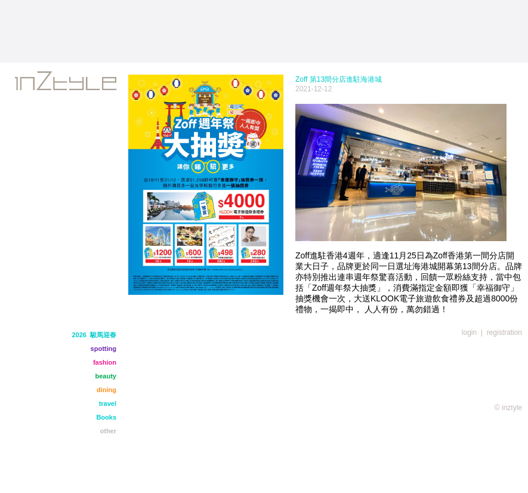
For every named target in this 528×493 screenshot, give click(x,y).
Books (106, 417)
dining (106, 389)
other (108, 431)
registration (504, 332)
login (469, 332)
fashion (104, 362)
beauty (105, 376)
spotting (103, 348)
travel (107, 403)
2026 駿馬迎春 (94, 334)
